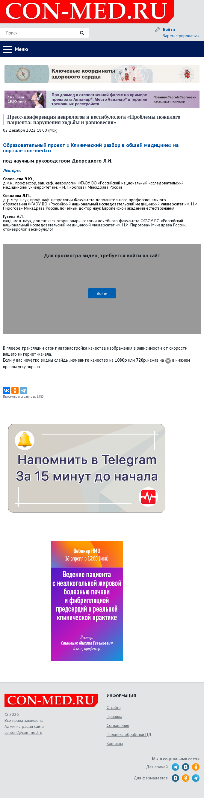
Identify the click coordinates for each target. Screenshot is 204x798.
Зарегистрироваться (181, 35)
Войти (169, 29)
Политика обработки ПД (129, 734)
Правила (114, 716)
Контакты (115, 743)
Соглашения (118, 725)
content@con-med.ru (23, 732)
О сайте (114, 707)
